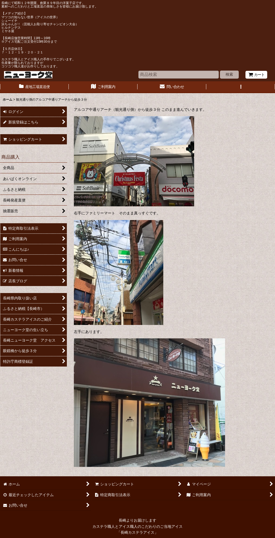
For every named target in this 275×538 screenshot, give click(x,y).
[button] (240, 87)
